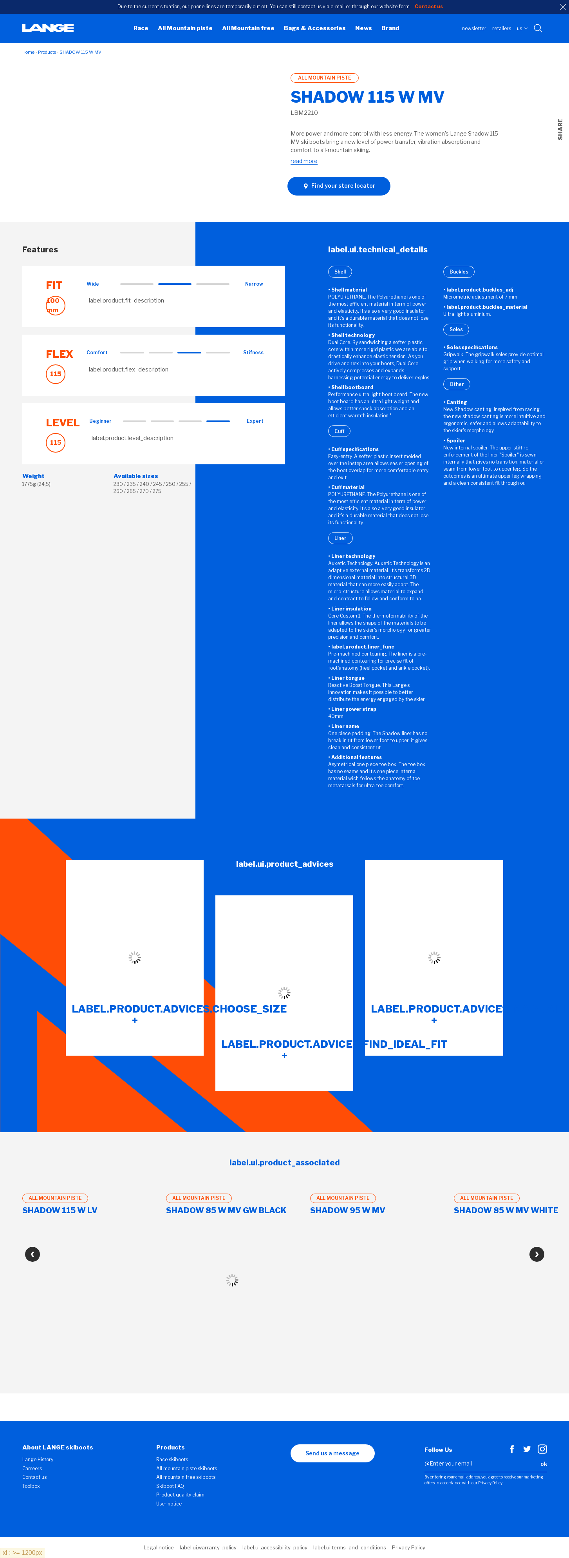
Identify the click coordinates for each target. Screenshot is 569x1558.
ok (543, 1463)
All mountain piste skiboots (186, 1468)
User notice (169, 1504)
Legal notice (159, 1547)
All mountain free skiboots (185, 1477)
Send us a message (332, 1453)
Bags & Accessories (315, 28)
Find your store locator (339, 185)
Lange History (37, 1459)
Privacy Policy (408, 1547)
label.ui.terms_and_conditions (349, 1547)
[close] (563, 7)
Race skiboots (172, 1459)
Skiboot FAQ (170, 1486)
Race (141, 28)
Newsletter (474, 28)
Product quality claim (180, 1495)
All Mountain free (248, 28)
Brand (390, 28)
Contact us (34, 1477)
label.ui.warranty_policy (208, 1547)
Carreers (32, 1468)
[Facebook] (512, 1451)
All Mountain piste (185, 28)
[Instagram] (542, 1451)
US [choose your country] (522, 28)
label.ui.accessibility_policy (274, 1547)
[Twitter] (527, 1451)
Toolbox (31, 1486)
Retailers (501, 28)
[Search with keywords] (538, 28)
